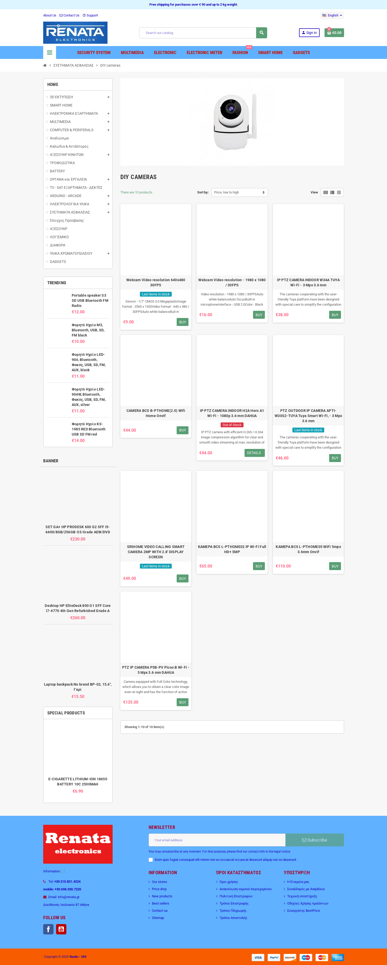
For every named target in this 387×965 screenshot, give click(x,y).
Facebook (48, 929)
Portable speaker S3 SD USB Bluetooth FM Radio (90, 300)
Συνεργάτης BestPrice (303, 911)
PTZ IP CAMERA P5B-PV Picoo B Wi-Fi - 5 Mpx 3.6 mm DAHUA (156, 670)
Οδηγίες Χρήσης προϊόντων (307, 903)
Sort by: (203, 192)
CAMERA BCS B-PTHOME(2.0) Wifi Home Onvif (156, 413)
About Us (49, 15)
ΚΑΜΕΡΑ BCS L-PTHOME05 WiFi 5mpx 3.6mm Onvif (308, 549)
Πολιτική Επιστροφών (236, 896)
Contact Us (69, 15)
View (314, 192)
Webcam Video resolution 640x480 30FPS (155, 282)
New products (162, 896)
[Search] (203, 32)
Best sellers (160, 903)
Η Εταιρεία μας (298, 882)
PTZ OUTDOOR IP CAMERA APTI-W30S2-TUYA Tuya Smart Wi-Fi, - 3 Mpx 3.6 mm (308, 416)
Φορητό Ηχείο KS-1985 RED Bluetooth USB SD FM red (89, 429)
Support (90, 15)
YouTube (61, 929)
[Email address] (217, 840)
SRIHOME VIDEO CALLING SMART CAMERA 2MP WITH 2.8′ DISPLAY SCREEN (156, 552)
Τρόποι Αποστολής (233, 918)
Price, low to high (226, 192)
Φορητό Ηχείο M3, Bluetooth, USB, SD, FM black (88, 330)
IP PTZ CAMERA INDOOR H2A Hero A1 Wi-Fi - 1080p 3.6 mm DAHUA (232, 413)
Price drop (159, 889)
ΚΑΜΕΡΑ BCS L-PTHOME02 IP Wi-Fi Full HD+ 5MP (232, 549)
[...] (63, 871)
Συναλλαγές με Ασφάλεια (306, 889)
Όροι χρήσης (229, 882)
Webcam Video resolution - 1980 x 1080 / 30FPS (232, 282)
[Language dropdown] (332, 15)
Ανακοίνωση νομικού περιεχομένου (246, 889)
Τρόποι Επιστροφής (234, 903)
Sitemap (158, 918)
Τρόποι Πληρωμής (233, 911)
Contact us (160, 911)
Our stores (159, 882)
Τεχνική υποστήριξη (302, 896)
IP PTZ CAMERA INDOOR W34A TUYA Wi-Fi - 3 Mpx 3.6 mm (308, 282)
